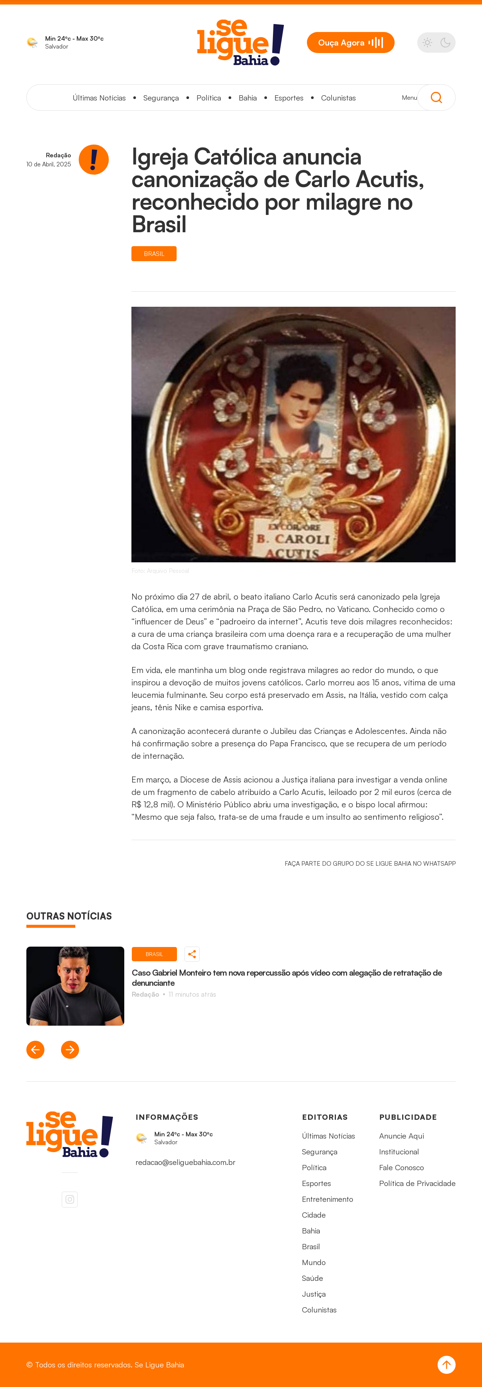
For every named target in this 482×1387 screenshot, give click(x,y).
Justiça (314, 1294)
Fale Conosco (401, 1167)
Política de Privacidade (417, 1183)
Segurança (161, 97)
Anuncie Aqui (401, 1135)
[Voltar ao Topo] (447, 1365)
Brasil (311, 1246)
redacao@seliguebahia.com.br (185, 1162)
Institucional (399, 1151)
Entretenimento (327, 1199)
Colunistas (338, 97)
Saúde (312, 1278)
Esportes (289, 97)
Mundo (314, 1262)
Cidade (314, 1215)
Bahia (248, 97)
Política (209, 97)
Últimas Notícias (99, 97)
